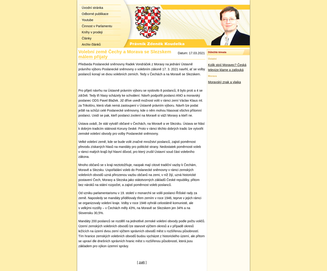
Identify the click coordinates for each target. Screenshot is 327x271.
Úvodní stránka (92, 8)
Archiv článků (91, 44)
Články (87, 38)
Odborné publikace (95, 14)
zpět (142, 262)
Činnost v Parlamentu (97, 26)
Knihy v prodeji (92, 32)
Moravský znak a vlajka (224, 82)
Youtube (87, 20)
